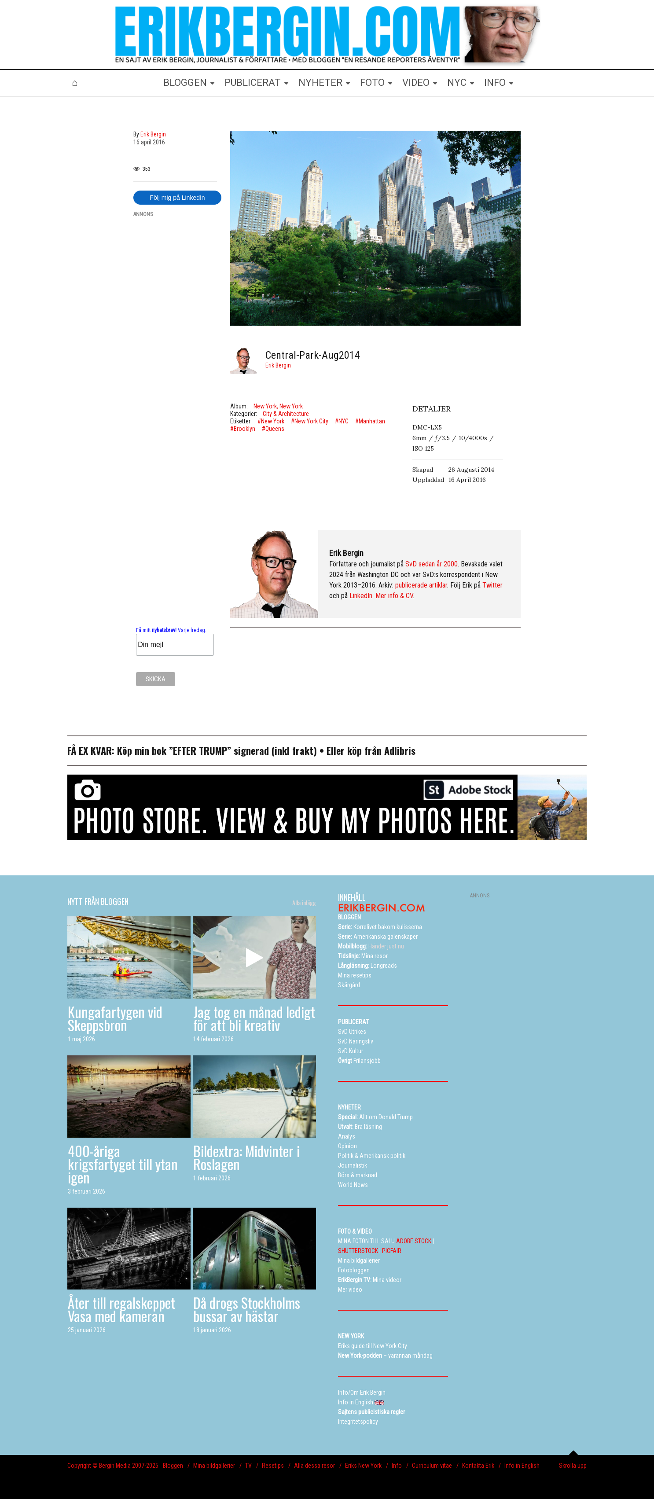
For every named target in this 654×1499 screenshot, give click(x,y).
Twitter (492, 585)
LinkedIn (360, 596)
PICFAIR (391, 1250)
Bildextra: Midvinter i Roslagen (246, 1157)
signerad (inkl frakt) (275, 750)
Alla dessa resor (314, 1465)
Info (397, 1465)
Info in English (522, 1465)
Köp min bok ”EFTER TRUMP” (175, 750)
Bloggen (173, 1465)
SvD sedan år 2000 (431, 564)
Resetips (273, 1465)
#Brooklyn (242, 428)
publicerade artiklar (421, 585)
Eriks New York (363, 1465)
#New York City (309, 421)
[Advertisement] (175, 357)
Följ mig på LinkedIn (177, 197)
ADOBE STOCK (413, 1241)
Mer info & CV (394, 596)
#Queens (273, 428)
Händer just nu (371, 946)
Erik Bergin (278, 365)
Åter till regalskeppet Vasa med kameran (121, 1309)
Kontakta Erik (478, 1465)
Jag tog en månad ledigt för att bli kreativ (254, 1018)
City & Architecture (286, 413)
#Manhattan (370, 421)
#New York (270, 421)
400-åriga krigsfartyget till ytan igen (123, 1163)
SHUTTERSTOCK (358, 1250)
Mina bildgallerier (214, 1465)
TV (248, 1465)
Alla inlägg (304, 903)
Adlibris (399, 750)
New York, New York (278, 406)
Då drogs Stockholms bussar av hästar (246, 1309)
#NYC (342, 421)
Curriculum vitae (432, 1465)
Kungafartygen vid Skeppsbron (115, 1018)
